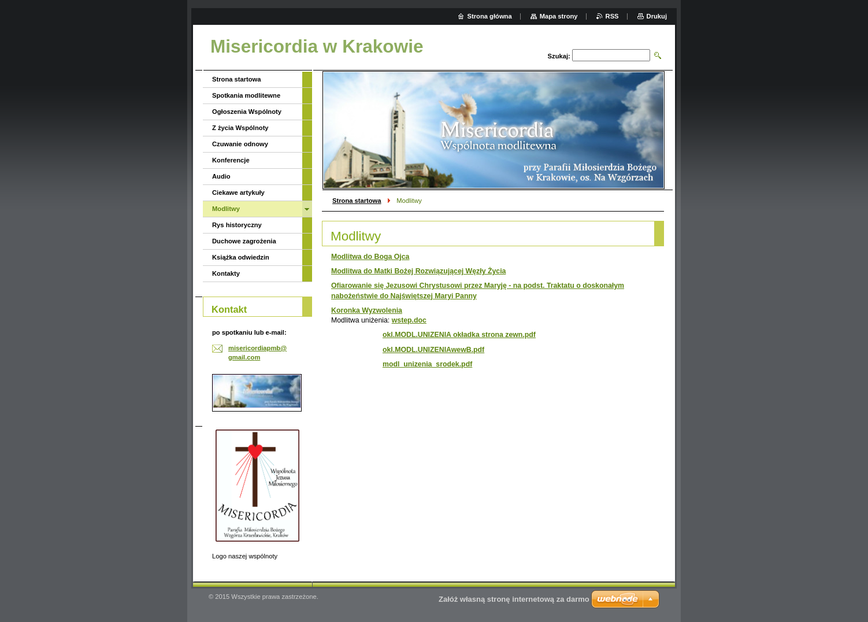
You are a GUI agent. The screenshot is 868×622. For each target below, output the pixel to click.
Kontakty (226, 273)
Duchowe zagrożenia (244, 241)
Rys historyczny (237, 224)
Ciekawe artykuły (238, 192)
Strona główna (490, 16)
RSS (612, 16)
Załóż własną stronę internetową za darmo (514, 599)
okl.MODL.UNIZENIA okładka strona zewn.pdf (459, 335)
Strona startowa (356, 200)
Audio (221, 176)
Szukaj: (559, 56)
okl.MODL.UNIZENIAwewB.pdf (433, 350)
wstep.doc (409, 320)
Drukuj (657, 16)
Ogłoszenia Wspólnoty (246, 111)
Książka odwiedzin (240, 257)
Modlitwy (226, 208)
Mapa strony (559, 16)
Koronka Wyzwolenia (366, 310)
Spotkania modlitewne (246, 95)
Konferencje (231, 160)
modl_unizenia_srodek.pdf (427, 364)
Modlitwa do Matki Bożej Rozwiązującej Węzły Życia (418, 271)
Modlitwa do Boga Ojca (370, 257)
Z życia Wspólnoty (240, 127)
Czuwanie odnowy (240, 143)
